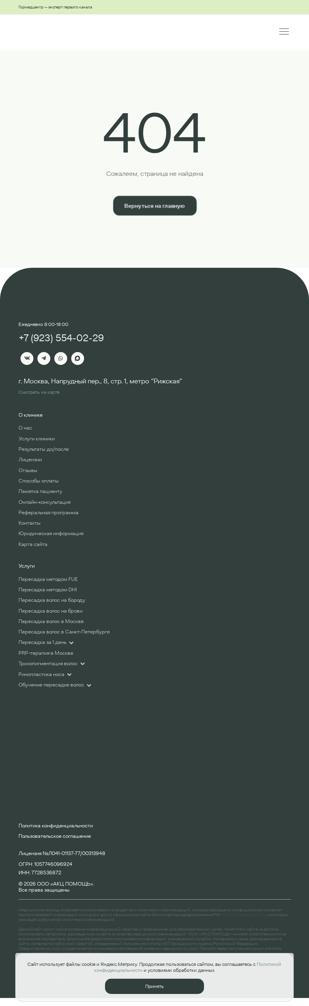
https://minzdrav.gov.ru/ (242, 914)
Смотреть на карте (39, 392)
